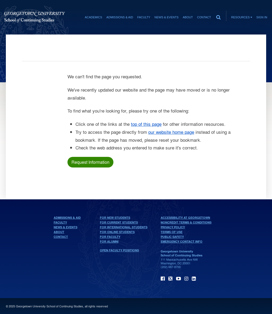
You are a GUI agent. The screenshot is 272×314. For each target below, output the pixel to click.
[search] (218, 16)
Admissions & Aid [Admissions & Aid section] (120, 17)
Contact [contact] (204, 17)
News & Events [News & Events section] (166, 17)
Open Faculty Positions (119, 250)
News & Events (65, 227)
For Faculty (110, 237)
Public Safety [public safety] (172, 237)
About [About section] (188, 17)
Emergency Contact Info (181, 241)
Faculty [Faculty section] (143, 17)
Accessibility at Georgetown (185, 218)
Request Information (90, 162)
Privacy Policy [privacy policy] (173, 227)
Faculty (60, 222)
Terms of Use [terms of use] (171, 232)
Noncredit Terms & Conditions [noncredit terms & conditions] (186, 222)
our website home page (171, 131)
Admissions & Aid (67, 218)
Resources (241, 17)
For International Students (123, 227)
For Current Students (119, 222)
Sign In (261, 17)
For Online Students (117, 232)
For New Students (115, 218)
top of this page (146, 124)
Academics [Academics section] (93, 17)
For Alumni (109, 241)
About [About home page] (59, 232)
